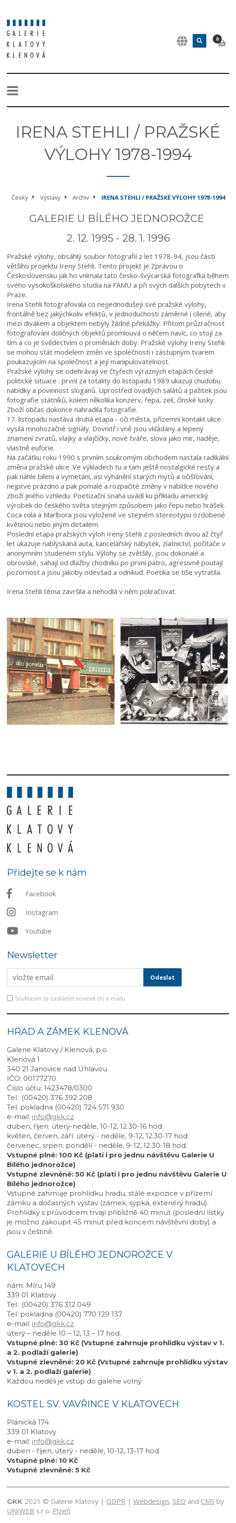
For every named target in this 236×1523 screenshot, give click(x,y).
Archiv (81, 197)
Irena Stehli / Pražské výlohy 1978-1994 (163, 197)
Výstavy (50, 197)
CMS (208, 1501)
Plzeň (61, 1510)
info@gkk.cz (53, 1116)
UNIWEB (20, 1510)
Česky (19, 197)
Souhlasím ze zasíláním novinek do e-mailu (70, 998)
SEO (179, 1501)
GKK (14, 1501)
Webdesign (151, 1501)
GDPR (116, 1501)
